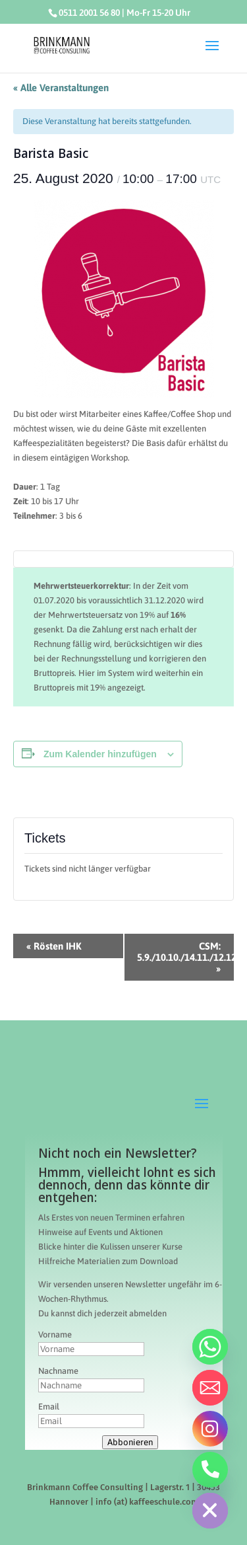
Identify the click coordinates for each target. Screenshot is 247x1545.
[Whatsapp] (210, 1347)
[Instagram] (210, 1429)
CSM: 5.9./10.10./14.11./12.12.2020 (185, 957)
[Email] (210, 1388)
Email (48, 1407)
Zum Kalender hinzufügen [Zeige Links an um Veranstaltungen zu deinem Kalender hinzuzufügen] (100, 754)
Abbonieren (130, 1442)
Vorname (55, 1334)
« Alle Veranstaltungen (61, 87)
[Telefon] (210, 1470)
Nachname (58, 1371)
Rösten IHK (54, 946)
